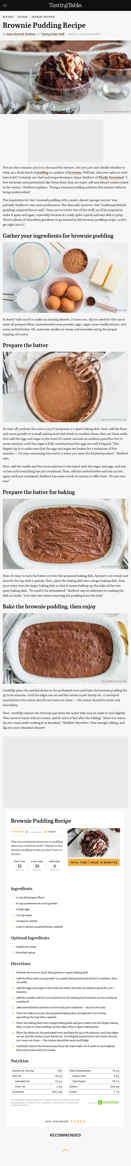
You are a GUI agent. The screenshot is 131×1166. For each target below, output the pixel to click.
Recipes (8, 17)
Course (22, 17)
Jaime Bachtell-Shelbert (21, 34)
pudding (42, 172)
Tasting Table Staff (53, 34)
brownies (74, 172)
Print (50, 831)
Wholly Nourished (110, 177)
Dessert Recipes (43, 17)
